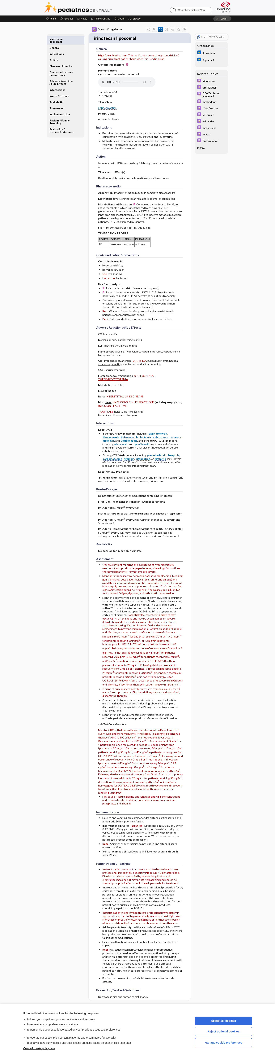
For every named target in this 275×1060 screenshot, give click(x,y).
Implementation (59, 105)
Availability (56, 93)
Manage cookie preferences (223, 1042)
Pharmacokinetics (60, 57)
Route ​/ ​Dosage (59, 87)
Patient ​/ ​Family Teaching (59, 113)
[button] (135, 18)
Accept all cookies (223, 1020)
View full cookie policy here (39, 1048)
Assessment (57, 99)
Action (53, 51)
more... (201, 147)
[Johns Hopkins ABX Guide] (211, 52)
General (54, 39)
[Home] (51, 18)
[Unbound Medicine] (223, 7)
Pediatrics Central (91, 7)
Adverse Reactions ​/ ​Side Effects (61, 74)
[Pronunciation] (126, 82)
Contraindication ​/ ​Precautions (61, 65)
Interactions (57, 81)
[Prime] (100, 18)
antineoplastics (107, 108)
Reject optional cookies (223, 1031)
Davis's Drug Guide (107, 29)
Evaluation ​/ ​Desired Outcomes (61, 122)
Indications (56, 45)
